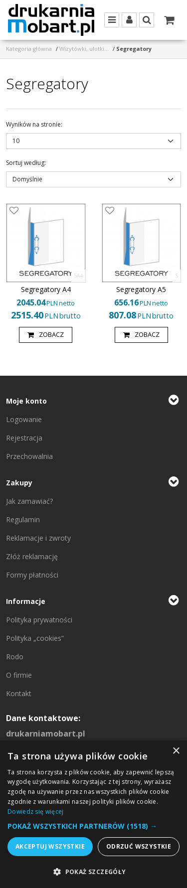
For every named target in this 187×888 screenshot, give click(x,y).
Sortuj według (26, 162)
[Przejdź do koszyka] (169, 20)
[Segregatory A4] (46, 289)
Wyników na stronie (34, 124)
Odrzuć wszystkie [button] (138, 846)
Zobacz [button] (45, 335)
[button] (93, 826)
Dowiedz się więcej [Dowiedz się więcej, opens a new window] (35, 811)
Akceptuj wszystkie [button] (50, 846)
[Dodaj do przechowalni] (13, 211)
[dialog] (93, 814)
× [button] (176, 751)
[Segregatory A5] (141, 289)
